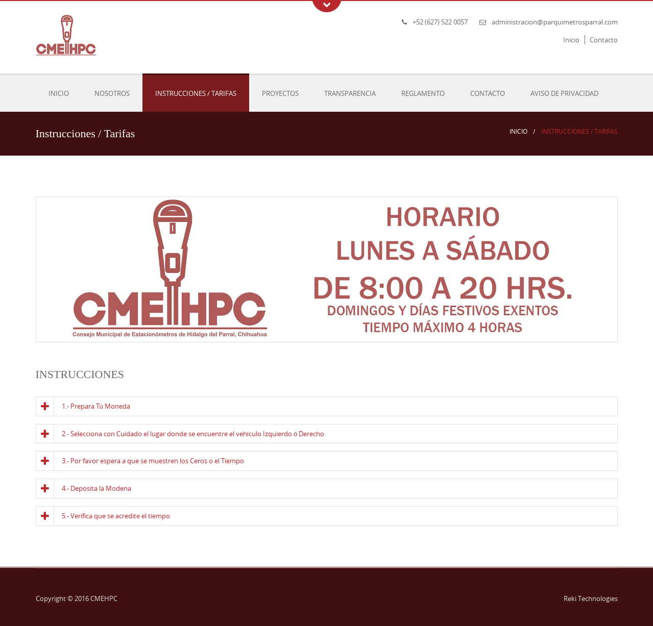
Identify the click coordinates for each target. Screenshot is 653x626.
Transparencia (350, 93)
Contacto (604, 39)
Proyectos (280, 93)
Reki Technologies (591, 598)
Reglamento (423, 93)
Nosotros (112, 93)
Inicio (571, 39)
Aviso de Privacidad (564, 93)
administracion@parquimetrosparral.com (555, 22)
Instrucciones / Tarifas (195, 93)
